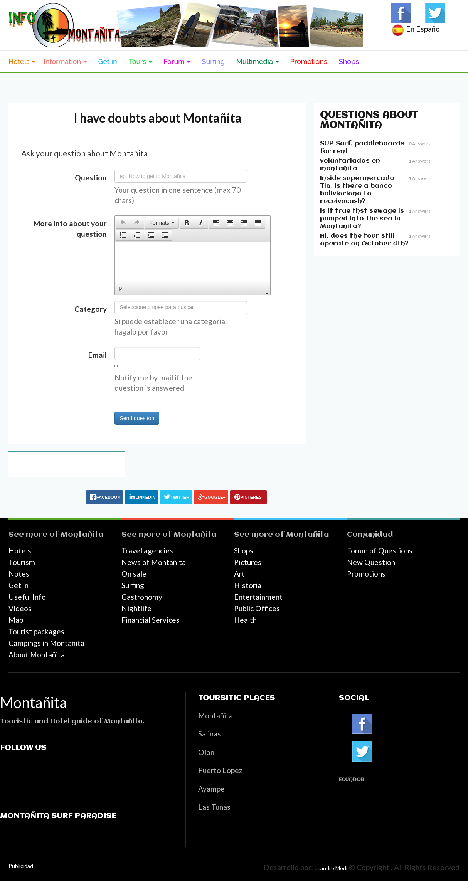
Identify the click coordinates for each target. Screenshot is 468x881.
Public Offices (257, 608)
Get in (107, 61)
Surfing (213, 61)
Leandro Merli (331, 868)
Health (245, 619)
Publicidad (20, 866)
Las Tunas (214, 806)
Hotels (19, 550)
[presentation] (123, 222)
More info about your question (70, 228)
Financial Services (150, 619)
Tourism (21, 562)
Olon (206, 752)
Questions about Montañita (369, 120)
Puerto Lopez (220, 770)
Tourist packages (36, 631)
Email (97, 354)
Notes (18, 573)
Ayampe (211, 788)
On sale (133, 573)
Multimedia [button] (257, 61)
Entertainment (258, 596)
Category (90, 308)
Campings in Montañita (46, 643)
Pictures (247, 562)
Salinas (209, 733)
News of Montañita (153, 562)
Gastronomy (141, 596)
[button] (123, 223)
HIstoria (247, 585)
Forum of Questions (379, 550)
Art (239, 573)
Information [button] (65, 61)
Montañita (82, 535)
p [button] (120, 288)
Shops (349, 61)
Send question (137, 418)
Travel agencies (147, 550)
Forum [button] (176, 61)
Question (91, 177)
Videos (20, 608)
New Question (371, 562)
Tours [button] (140, 61)
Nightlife (136, 608)
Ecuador (351, 779)
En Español (416, 28)
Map (15, 619)
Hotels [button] (21, 61)
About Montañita (36, 654)
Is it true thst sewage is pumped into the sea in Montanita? (362, 219)
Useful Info (27, 596)
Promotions (308, 61)
